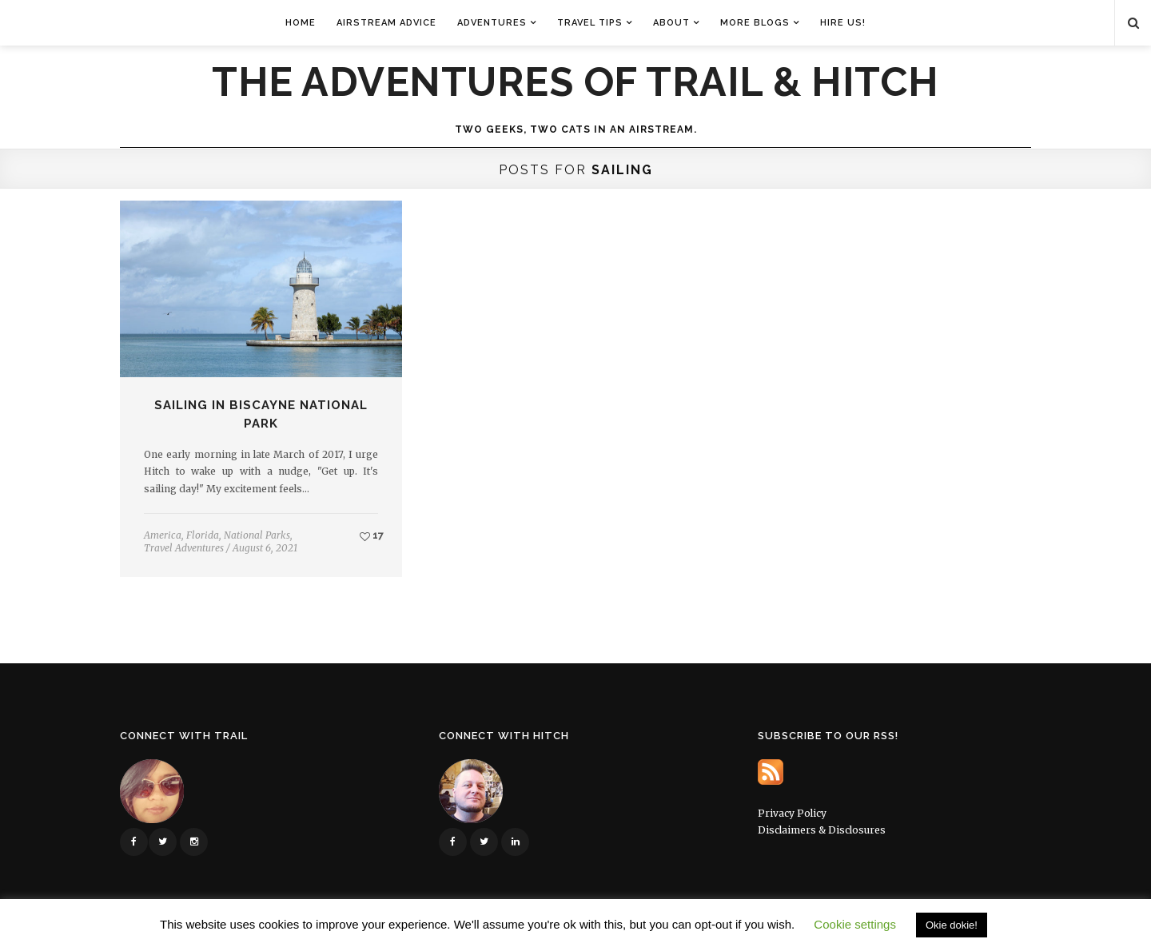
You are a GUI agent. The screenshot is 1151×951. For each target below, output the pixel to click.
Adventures (492, 23)
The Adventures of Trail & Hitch (575, 82)
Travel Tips (590, 23)
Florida (202, 535)
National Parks (257, 535)
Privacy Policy (792, 813)
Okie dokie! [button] (952, 925)
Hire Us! (843, 23)
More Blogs (755, 23)
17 (372, 535)
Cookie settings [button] (855, 924)
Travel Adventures (184, 548)
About (671, 23)
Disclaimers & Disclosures (822, 830)
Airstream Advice (386, 23)
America (162, 535)
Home (300, 23)
